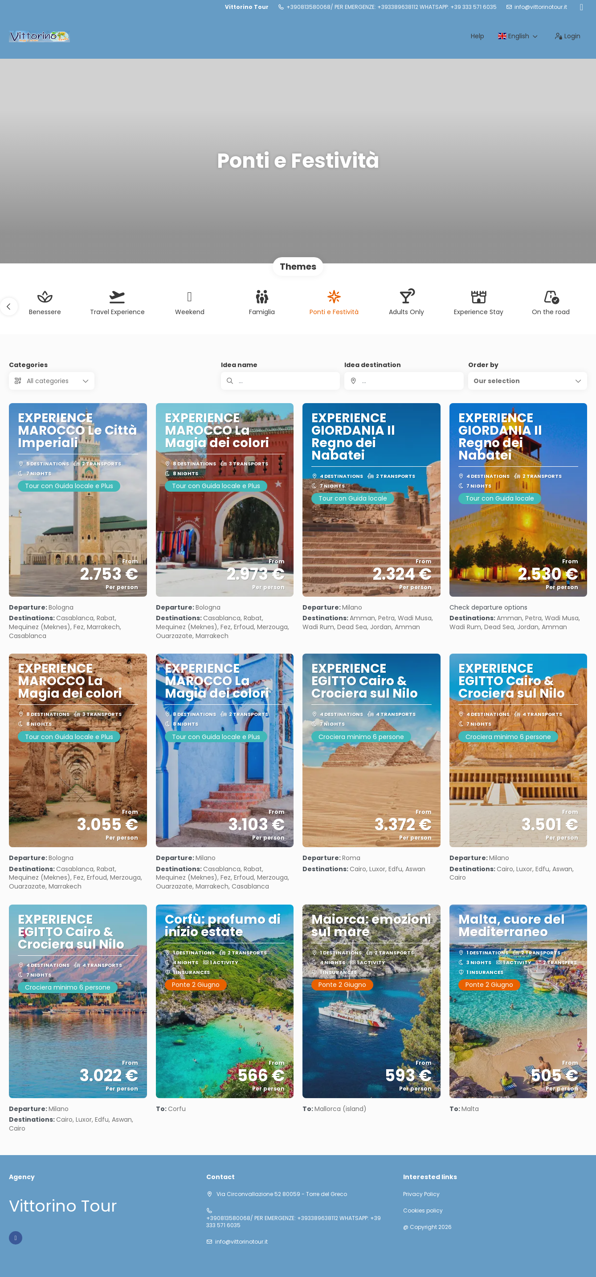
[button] (9, 306)
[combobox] (403, 381)
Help (477, 36)
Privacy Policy (421, 1194)
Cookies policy (423, 1210)
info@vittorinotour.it (540, 7)
